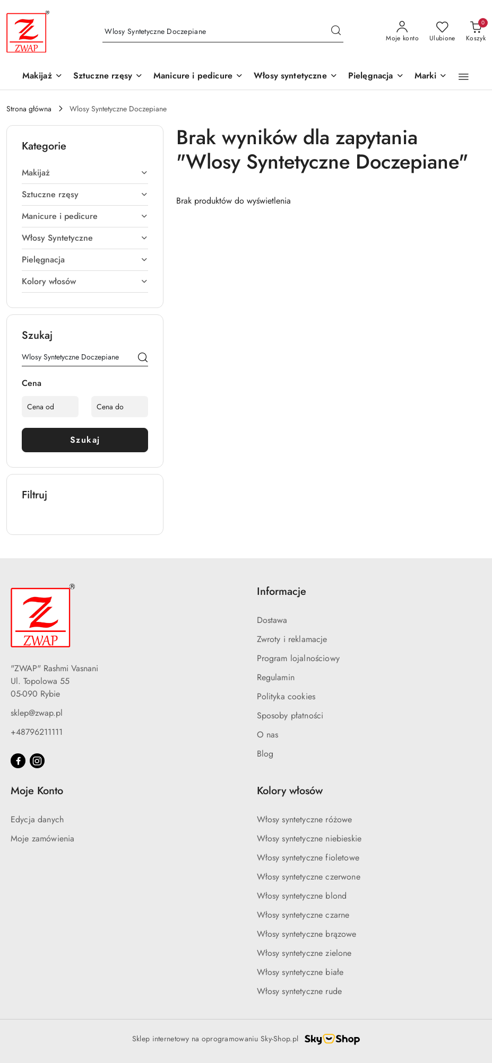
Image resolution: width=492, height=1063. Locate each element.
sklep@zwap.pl (37, 713)
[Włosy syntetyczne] (296, 76)
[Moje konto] (402, 31)
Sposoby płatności (290, 715)
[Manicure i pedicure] (198, 76)
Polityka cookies (286, 696)
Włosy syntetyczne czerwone (308, 877)
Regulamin (276, 677)
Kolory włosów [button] (290, 790)
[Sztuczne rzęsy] (108, 76)
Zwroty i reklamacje (292, 639)
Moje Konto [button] (37, 790)
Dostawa (272, 620)
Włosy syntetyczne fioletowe (308, 857)
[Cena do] (119, 406)
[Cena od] (50, 406)
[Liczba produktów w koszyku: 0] (476, 31)
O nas (268, 734)
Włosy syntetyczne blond (302, 896)
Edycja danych (37, 819)
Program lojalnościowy (298, 658)
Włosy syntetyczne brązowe (307, 934)
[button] (431, 76)
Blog (265, 754)
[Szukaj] (142, 359)
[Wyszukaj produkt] (222, 31)
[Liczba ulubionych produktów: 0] (442, 31)
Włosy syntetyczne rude (299, 991)
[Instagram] (37, 760)
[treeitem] (85, 172)
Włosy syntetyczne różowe (304, 819)
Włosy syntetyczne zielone (304, 953)
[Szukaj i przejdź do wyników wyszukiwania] (336, 32)
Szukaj (85, 440)
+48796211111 (37, 732)
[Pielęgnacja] (376, 76)
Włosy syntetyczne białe (300, 972)
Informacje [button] (281, 591)
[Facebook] (18, 760)
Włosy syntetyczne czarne (303, 915)
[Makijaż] (42, 76)
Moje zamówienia (42, 838)
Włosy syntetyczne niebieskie (309, 838)
